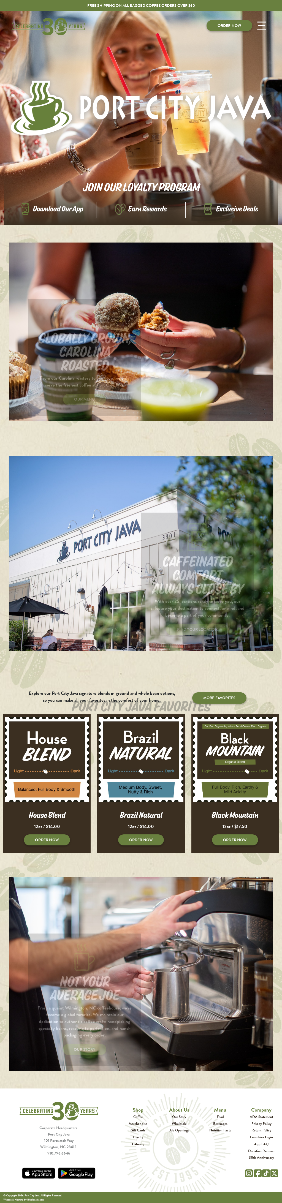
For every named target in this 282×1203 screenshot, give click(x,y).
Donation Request (261, 1150)
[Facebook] (257, 1172)
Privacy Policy (261, 1123)
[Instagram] (249, 1172)
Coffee (138, 1116)
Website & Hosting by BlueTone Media (23, 1199)
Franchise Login (261, 1137)
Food (220, 1116)
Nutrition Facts (220, 1130)
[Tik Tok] (266, 1172)
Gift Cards (138, 1130)
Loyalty (138, 1137)
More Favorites (219, 698)
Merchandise (138, 1123)
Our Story (179, 1116)
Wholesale (179, 1123)
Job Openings (179, 1130)
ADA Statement (261, 1116)
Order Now (229, 25)
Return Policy (261, 1130)
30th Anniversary (261, 1157)
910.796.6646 (58, 1153)
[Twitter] (274, 1172)
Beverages (220, 1123)
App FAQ (261, 1144)
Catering (138, 1144)
